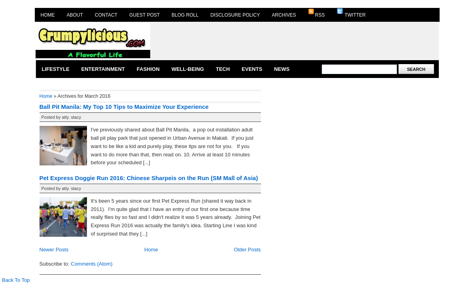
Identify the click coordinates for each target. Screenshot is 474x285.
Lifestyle (56, 69)
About (75, 15)
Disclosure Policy (235, 15)
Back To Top (16, 280)
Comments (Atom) (91, 264)
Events (252, 69)
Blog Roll (185, 15)
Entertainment (103, 69)
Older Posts (247, 250)
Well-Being (188, 69)
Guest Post (144, 15)
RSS (316, 13)
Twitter (351, 13)
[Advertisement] (295, 40)
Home (48, 15)
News (281, 69)
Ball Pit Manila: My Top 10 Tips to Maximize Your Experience (124, 106)
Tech (223, 69)
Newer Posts (54, 250)
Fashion (148, 69)
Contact (106, 15)
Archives (284, 15)
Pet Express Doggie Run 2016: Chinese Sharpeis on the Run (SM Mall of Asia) (149, 178)
